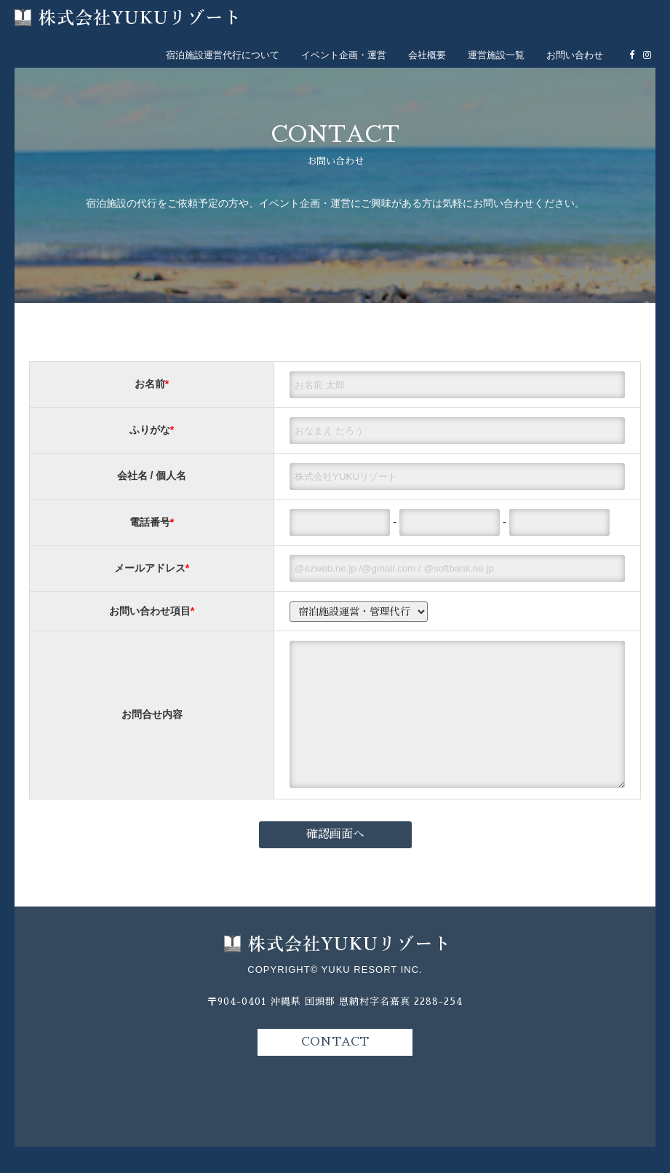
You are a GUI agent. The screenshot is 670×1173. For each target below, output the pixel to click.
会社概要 (427, 55)
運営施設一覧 (496, 55)
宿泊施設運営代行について (222, 55)
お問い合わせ (574, 55)
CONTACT (335, 1068)
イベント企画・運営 (343, 55)
